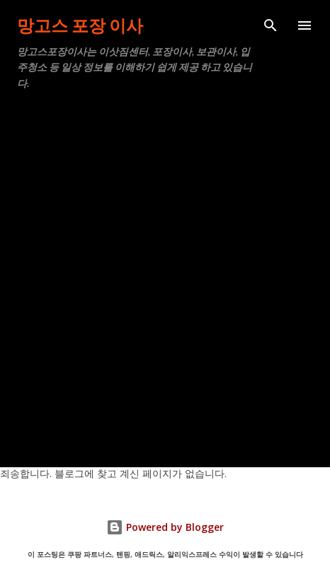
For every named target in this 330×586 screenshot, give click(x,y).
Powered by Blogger (165, 527)
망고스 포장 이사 (80, 25)
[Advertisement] (165, 273)
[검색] (270, 25)
